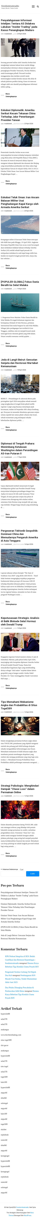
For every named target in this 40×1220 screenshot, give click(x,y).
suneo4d (4, 1140)
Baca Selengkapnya (11, 95)
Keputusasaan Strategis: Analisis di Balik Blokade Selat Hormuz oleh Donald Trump (20, 621)
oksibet (3, 1129)
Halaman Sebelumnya (9, 869)
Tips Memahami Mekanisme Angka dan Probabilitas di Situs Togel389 (19, 705)
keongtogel (5, 1156)
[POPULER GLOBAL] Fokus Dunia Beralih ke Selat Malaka (20, 283)
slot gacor (4, 1045)
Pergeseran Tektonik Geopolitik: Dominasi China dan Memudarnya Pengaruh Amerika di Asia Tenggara (19, 535)
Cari (21, 870)
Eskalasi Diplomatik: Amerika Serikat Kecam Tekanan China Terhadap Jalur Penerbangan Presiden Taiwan (18, 115)
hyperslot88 (5, 1014)
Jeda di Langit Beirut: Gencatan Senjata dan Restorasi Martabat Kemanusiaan (19, 363)
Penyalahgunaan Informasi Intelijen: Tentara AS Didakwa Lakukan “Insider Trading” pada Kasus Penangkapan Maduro (19, 25)
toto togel (4, 1066)
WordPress (27, 1215)
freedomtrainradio (10, 6)
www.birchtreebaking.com (11, 1035)
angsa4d (4, 1093)
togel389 (4, 1077)
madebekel (8, 34)
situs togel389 (6, 1040)
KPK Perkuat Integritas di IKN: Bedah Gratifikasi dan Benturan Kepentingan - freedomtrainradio (20, 959)
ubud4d (4, 1098)
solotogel (4, 1103)
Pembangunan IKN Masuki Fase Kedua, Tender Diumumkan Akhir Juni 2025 (21, 978)
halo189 (4, 1082)
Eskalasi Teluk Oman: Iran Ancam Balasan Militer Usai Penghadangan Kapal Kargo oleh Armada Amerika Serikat (20, 202)
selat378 (4, 1019)
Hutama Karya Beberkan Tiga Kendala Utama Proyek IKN (22, 994)
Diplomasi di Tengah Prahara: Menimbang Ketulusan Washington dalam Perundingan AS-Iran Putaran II (19, 448)
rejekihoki (5, 1135)
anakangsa (5, 1030)
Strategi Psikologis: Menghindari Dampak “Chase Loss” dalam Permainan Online (20, 789)
